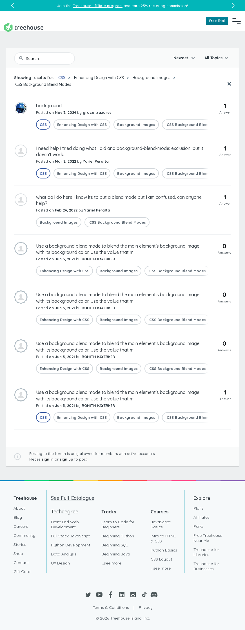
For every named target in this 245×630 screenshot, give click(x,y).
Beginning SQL (114, 545)
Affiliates (201, 517)
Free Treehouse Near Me (207, 538)
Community (24, 535)
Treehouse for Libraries (206, 552)
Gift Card (22, 571)
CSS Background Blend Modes (42, 84)
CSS (61, 77)
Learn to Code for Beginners (117, 524)
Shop (18, 553)
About (19, 508)
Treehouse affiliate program (97, 5)
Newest (181, 57)
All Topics (213, 57)
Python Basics (164, 550)
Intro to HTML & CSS (163, 538)
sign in (48, 459)
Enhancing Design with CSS (99, 77)
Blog (18, 517)
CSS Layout (161, 559)
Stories (20, 544)
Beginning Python (117, 536)
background (49, 105)
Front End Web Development (65, 524)
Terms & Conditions (111, 607)
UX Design (60, 563)
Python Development (70, 545)
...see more (111, 563)
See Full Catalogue (72, 498)
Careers (21, 526)
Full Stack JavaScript (70, 536)
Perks (198, 526)
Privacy (146, 607)
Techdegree (64, 511)
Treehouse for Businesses (206, 566)
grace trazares (97, 112)
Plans (198, 508)
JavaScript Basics (161, 524)
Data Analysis (64, 554)
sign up (66, 459)
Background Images (151, 77)
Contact (21, 562)
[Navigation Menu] (236, 21)
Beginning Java (115, 554)
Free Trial (217, 21)
